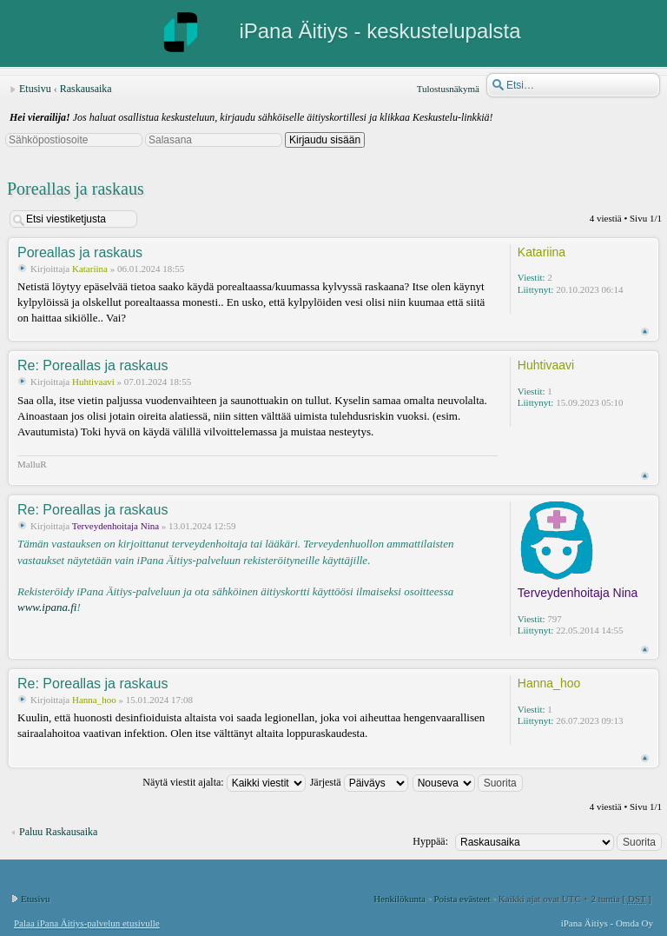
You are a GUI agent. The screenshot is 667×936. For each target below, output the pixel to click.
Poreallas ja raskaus (75, 188)
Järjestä (359, 782)
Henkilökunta (399, 898)
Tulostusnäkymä (448, 88)
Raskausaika (86, 89)
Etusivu (35, 89)
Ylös (645, 331)
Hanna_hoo (94, 699)
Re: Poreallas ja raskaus (92, 365)
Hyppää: (430, 841)
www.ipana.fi (46, 607)
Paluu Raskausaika (58, 832)
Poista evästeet (461, 898)
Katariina (91, 268)
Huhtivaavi (93, 381)
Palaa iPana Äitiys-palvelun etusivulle (87, 923)
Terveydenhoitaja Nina (115, 526)
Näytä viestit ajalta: (223, 782)
